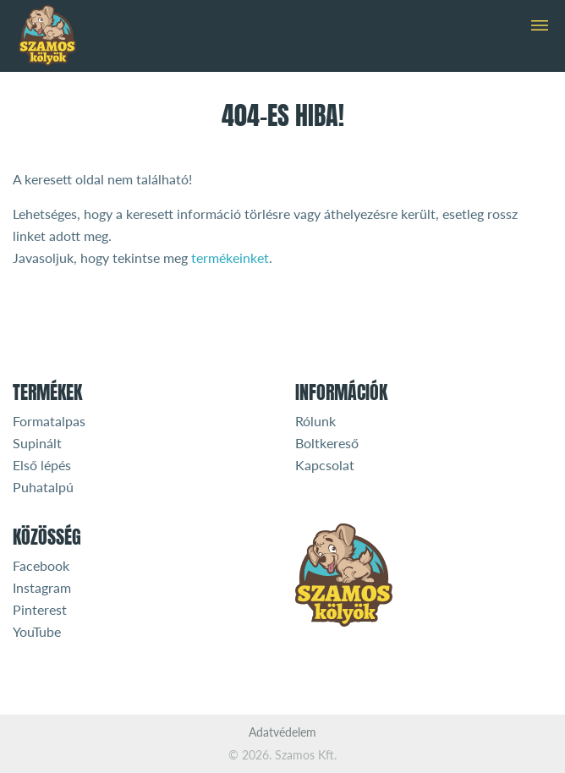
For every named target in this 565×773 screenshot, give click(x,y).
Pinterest (40, 609)
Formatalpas (49, 421)
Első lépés (42, 465)
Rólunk (315, 421)
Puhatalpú (43, 487)
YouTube (37, 631)
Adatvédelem (282, 732)
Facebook (41, 565)
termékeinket (230, 257)
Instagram (42, 587)
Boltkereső (327, 443)
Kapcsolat (324, 465)
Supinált (37, 443)
